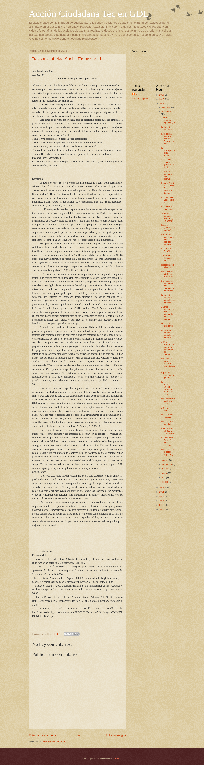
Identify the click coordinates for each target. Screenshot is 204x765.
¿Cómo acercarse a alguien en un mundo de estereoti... (167, 313)
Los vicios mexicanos (167, 324)
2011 (161, 505)
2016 (161, 103)
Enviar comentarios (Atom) (54, 741)
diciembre (166, 107)
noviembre (166, 111)
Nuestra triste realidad (167, 422)
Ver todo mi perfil (140, 98)
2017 (161, 99)
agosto (165, 468)
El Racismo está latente (167, 207)
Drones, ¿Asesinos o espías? (168, 227)
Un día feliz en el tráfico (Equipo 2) (167, 452)
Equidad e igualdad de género (167, 375)
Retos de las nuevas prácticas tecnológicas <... (168, 363)
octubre (165, 460)
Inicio (80, 735)
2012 (161, 500)
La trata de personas (166, 128)
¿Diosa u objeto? (165, 409)
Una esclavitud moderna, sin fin (168, 401)
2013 (161, 496)
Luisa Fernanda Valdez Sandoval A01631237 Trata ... (167, 388)
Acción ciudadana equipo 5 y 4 (168, 120)
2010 (161, 509)
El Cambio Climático (166, 249)
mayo (164, 473)
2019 (161, 95)
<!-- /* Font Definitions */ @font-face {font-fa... (168, 163)
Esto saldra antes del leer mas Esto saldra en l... (167, 139)
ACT (137, 94)
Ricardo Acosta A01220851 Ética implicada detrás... (168, 188)
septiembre (167, 464)
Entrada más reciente (42, 735)
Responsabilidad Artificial (167, 266)
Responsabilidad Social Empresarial (66, 58)
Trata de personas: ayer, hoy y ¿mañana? (167, 217)
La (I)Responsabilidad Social (168, 151)
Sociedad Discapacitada (167, 258)
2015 (161, 487)
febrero (165, 482)
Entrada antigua (116, 735)
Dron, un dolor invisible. (167, 416)
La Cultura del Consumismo (167, 200)
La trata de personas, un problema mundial (168, 299)
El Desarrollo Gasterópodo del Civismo (167, 441)
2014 (161, 492)
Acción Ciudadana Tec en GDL (89, 13)
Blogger (118, 759)
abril (164, 477)
